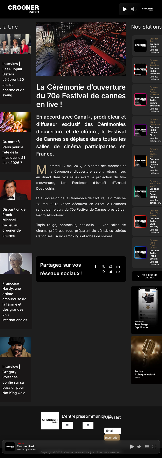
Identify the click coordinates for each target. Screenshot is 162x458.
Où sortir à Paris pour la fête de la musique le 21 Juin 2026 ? (13, 152)
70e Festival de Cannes (88, 209)
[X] (103, 266)
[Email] (118, 272)
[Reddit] (110, 266)
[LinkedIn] (118, 266)
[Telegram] (110, 272)
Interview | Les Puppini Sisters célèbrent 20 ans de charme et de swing (13, 79)
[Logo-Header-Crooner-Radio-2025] (23, 7)
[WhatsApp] (103, 272)
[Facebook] (95, 266)
